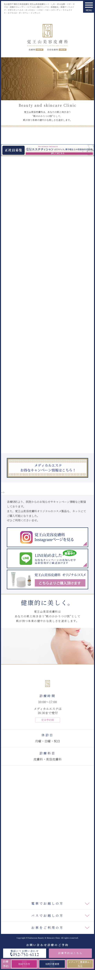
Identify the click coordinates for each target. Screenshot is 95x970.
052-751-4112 (26, 954)
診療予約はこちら (70, 953)
